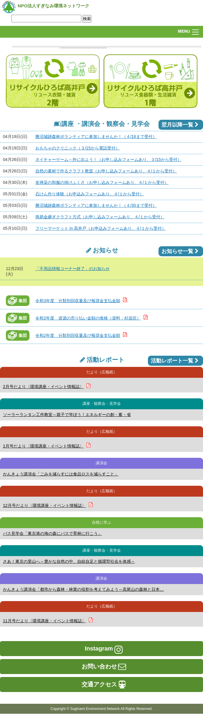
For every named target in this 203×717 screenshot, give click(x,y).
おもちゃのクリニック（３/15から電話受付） (77, 148)
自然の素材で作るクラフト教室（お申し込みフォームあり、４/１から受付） (106, 171)
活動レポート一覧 (175, 361)
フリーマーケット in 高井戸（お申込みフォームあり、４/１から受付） (100, 228)
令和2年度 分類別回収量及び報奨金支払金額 (77, 335)
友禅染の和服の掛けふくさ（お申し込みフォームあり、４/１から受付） (102, 182)
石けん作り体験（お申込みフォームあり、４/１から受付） (89, 194)
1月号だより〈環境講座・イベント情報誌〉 (43, 446)
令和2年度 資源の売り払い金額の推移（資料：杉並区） (88, 318)
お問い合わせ (104, 666)
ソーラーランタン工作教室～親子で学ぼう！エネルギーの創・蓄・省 (67, 414)
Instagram (104, 648)
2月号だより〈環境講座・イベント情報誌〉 (43, 386)
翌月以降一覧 (180, 125)
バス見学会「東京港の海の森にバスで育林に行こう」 (52, 533)
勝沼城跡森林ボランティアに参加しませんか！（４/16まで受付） (95, 136)
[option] (107, 46)
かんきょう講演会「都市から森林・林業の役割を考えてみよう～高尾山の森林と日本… (83, 589)
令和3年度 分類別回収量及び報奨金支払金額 (77, 300)
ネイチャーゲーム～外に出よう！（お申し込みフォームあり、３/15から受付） (108, 159)
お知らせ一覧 (180, 251)
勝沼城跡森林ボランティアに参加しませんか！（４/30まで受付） (95, 205)
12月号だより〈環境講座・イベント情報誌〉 (44, 505)
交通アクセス (104, 684)
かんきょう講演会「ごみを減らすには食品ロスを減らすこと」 (60, 474)
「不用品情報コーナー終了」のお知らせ (72, 268)
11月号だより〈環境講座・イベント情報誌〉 (44, 620)
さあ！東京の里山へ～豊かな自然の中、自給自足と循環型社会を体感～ (69, 561)
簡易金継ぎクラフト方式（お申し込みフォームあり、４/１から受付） (99, 216)
